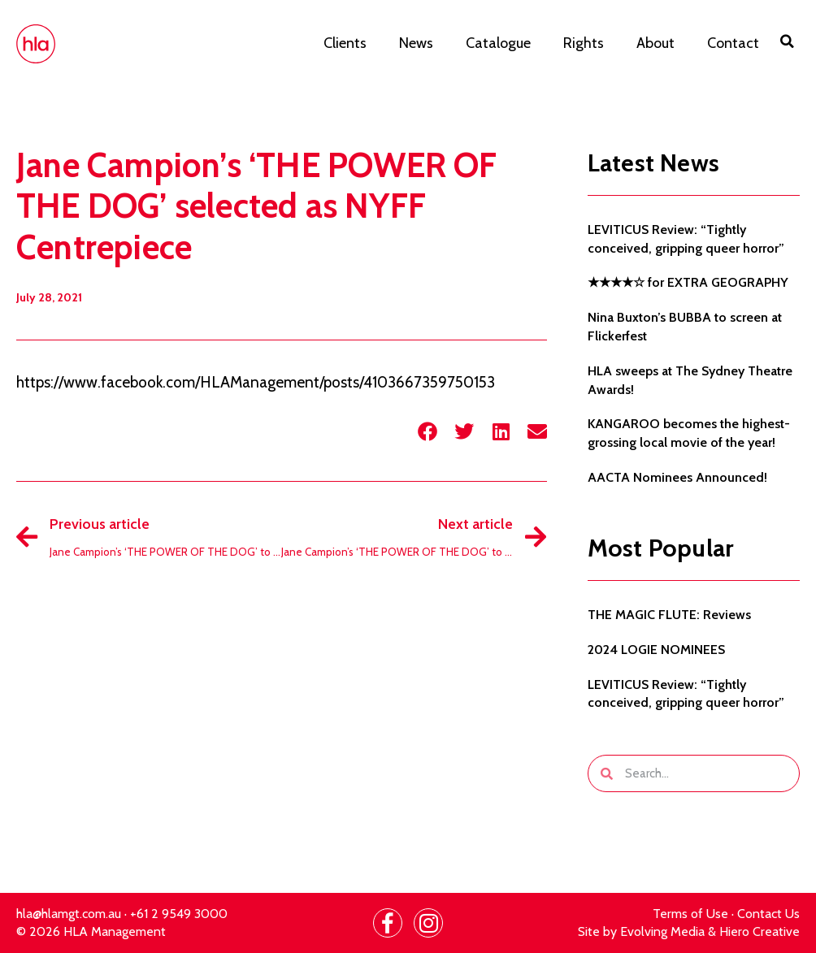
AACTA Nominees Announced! (677, 477)
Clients (345, 43)
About (655, 43)
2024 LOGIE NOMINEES (656, 649)
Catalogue (498, 43)
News (416, 43)
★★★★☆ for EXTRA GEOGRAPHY (688, 282)
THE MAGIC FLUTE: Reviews (669, 614)
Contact (733, 43)
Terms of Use (690, 913)
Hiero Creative (759, 931)
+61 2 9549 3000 (179, 913)
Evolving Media (662, 931)
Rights (583, 43)
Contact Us (768, 913)
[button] (787, 41)
